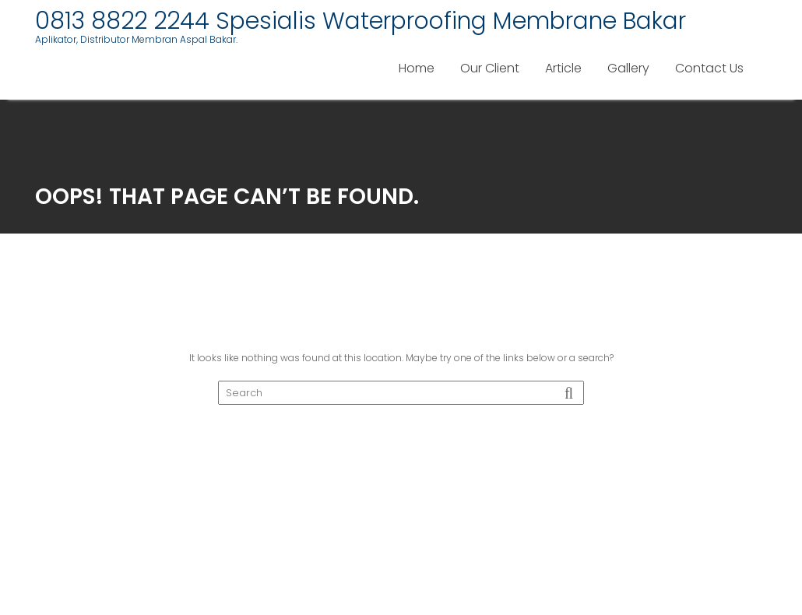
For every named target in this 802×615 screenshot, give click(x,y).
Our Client (489, 68)
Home (416, 68)
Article (563, 68)
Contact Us (709, 68)
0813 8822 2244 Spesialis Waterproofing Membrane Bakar (360, 21)
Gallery (628, 68)
